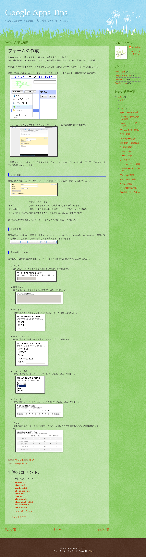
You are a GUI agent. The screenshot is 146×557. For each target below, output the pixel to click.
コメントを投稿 (19, 517)
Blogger (92, 551)
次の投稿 (10, 529)
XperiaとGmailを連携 (129, 112)
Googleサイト (21, 463)
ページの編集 (126, 184)
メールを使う (126, 160)
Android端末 (120, 72)
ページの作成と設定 (129, 188)
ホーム (57, 529)
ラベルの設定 (126, 147)
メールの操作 (126, 156)
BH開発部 (136, 47)
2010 (120, 97)
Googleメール (121, 83)
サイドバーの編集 (128, 179)
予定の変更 (125, 134)
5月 (122, 105)
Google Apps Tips (36, 12)
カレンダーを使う (128, 139)
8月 (122, 100)
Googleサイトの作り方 (130, 192)
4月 (122, 109)
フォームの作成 (127, 175)
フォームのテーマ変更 (130, 164)
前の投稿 (103, 529)
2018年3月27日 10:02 (24, 511)
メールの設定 (126, 151)
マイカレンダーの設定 (130, 130)
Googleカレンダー (123, 75)
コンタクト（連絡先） (130, 143)
